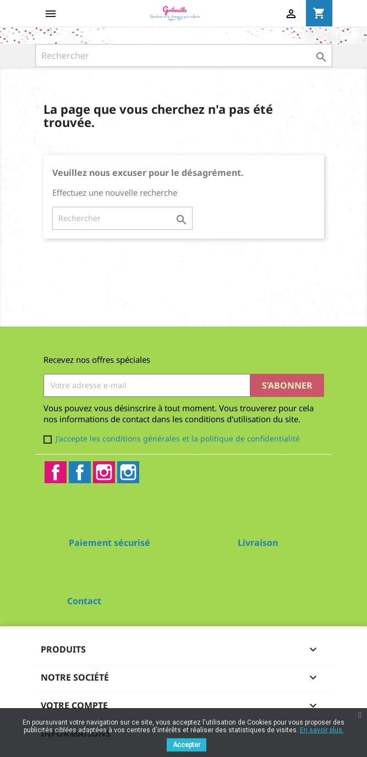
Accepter (186, 745)
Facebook (56, 472)
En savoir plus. (322, 730)
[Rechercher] (183, 55)
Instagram (104, 472)
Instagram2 (128, 472)
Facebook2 (80, 472)
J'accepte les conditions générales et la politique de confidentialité (178, 438)
